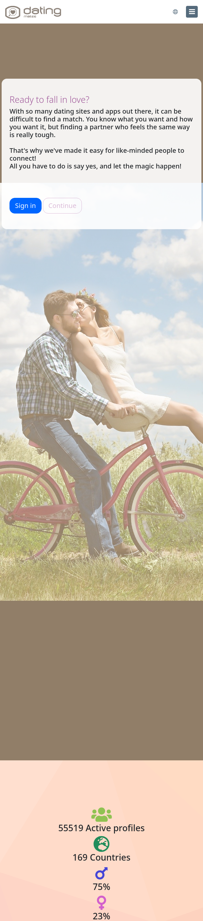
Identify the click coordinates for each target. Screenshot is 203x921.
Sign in (25, 205)
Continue (62, 205)
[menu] (192, 12)
